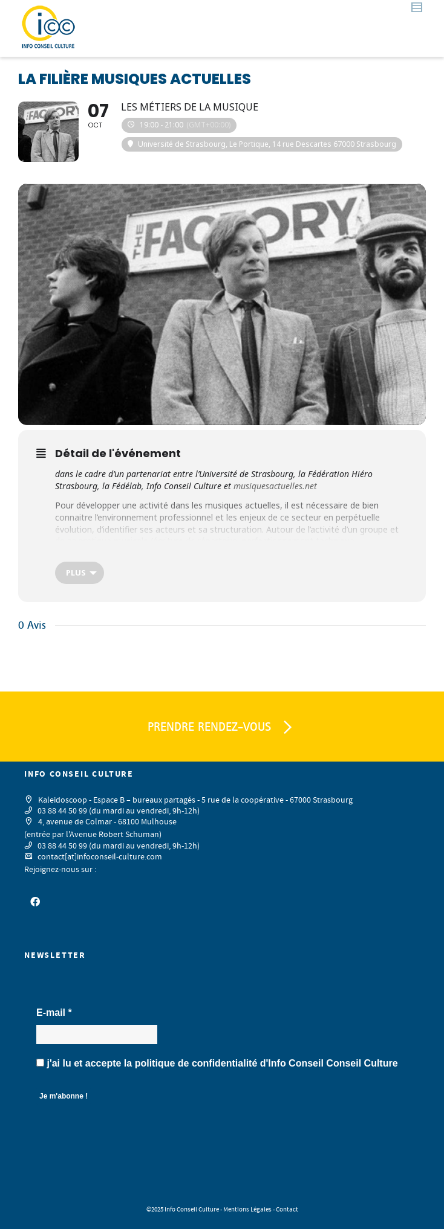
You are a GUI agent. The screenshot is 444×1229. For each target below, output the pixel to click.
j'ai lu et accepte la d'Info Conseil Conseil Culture (217, 1063)
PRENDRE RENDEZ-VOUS (222, 728)
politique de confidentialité (196, 1063)
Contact (287, 1209)
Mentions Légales (247, 1209)
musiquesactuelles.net (275, 486)
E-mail (54, 1012)
